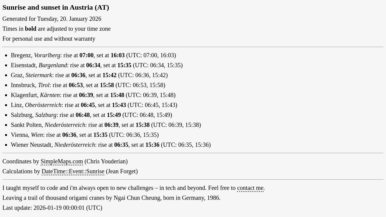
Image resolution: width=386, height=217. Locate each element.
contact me (250, 187)
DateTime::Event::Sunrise (73, 171)
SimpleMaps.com (62, 161)
